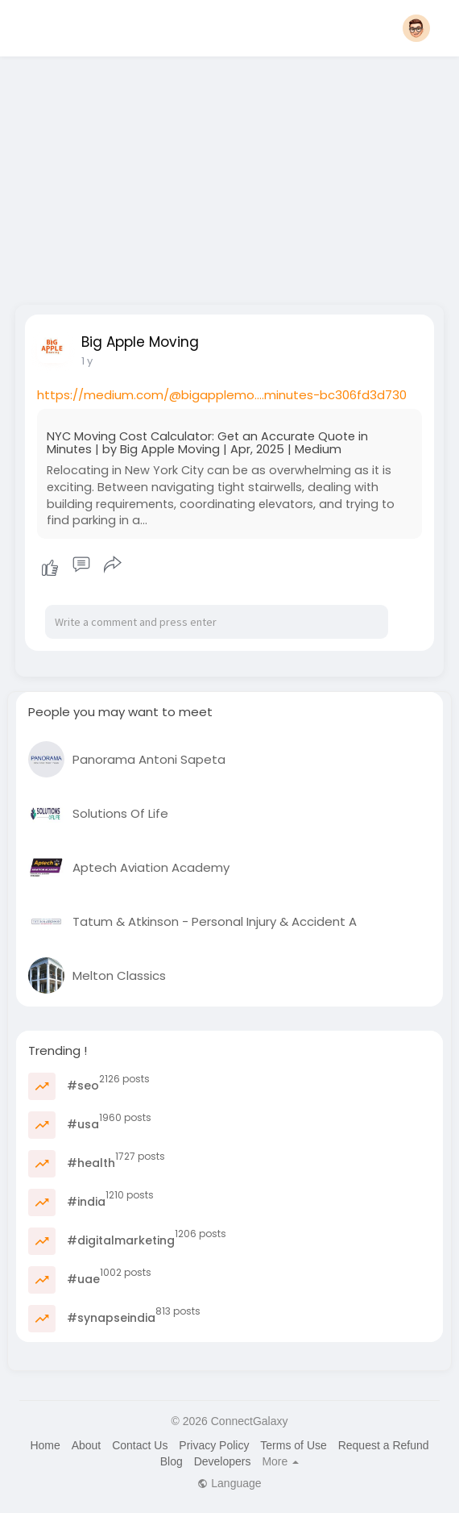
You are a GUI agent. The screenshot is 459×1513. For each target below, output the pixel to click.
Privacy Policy (214, 1445)
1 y (87, 361)
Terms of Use (293, 1445)
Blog (171, 1461)
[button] (416, 28)
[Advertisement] (229, 176)
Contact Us (139, 1445)
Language (229, 1483)
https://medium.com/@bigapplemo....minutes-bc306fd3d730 (222, 394)
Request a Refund (383, 1445)
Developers (222, 1461)
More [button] (280, 1461)
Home (45, 1445)
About (86, 1445)
